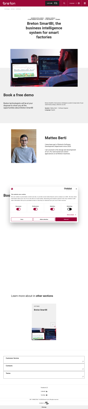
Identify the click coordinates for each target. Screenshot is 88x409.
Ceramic (57, 19)
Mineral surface (50, 18)
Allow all (66, 219)
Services (13, 9)
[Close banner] (76, 188)
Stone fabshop (49, 19)
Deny (21, 219)
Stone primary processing (35, 19)
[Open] (85, 3)
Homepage (7, 9)
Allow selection (44, 219)
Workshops (18, 9)
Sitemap (44, 407)
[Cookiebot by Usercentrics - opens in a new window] (66, 189)
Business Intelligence (37, 18)
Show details (70, 214)
